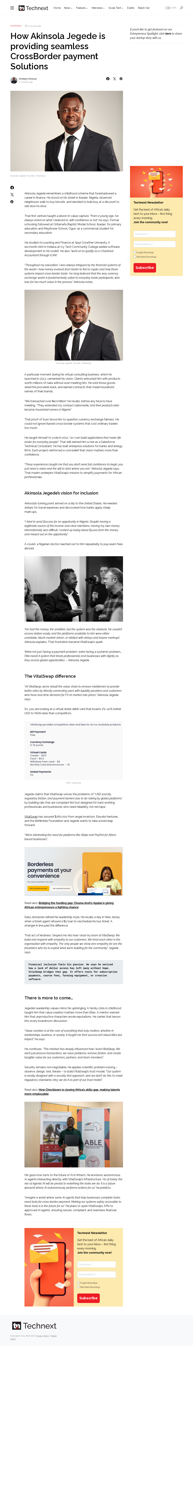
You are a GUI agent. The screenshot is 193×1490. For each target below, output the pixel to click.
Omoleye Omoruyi (28, 79)
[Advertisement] (156, 75)
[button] (12, 7)
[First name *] (96, 1264)
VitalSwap (31, 816)
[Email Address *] (96, 1274)
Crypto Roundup (87, 1282)
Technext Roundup (88, 1287)
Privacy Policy (42, 1336)
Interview (15, 26)
